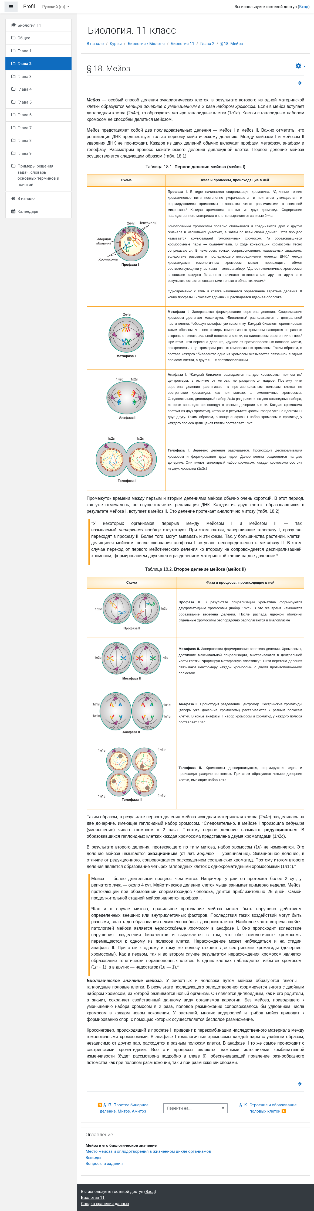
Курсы (115, 43)
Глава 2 (207, 43)
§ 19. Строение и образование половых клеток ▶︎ (268, 1108)
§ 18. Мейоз (231, 43)
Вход (303, 6)
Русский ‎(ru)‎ (54, 6)
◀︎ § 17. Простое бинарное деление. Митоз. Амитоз (123, 1108)
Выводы (93, 1157)
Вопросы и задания (104, 1163)
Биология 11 (182, 43)
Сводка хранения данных (105, 1203)
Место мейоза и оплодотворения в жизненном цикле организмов (148, 1151)
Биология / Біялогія (146, 43)
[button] (301, 66)
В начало (95, 43)
